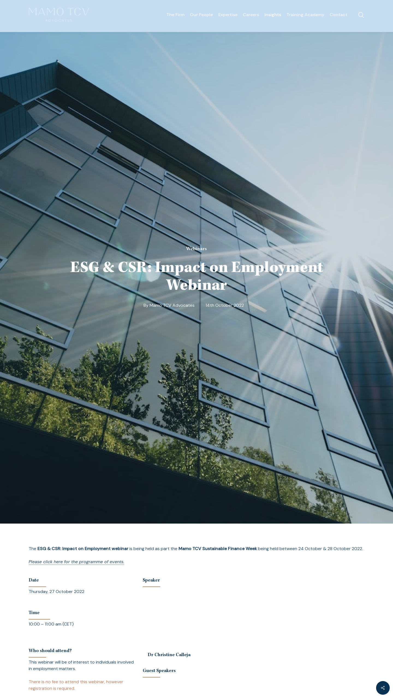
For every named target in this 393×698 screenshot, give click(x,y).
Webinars (196, 249)
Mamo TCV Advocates (172, 305)
